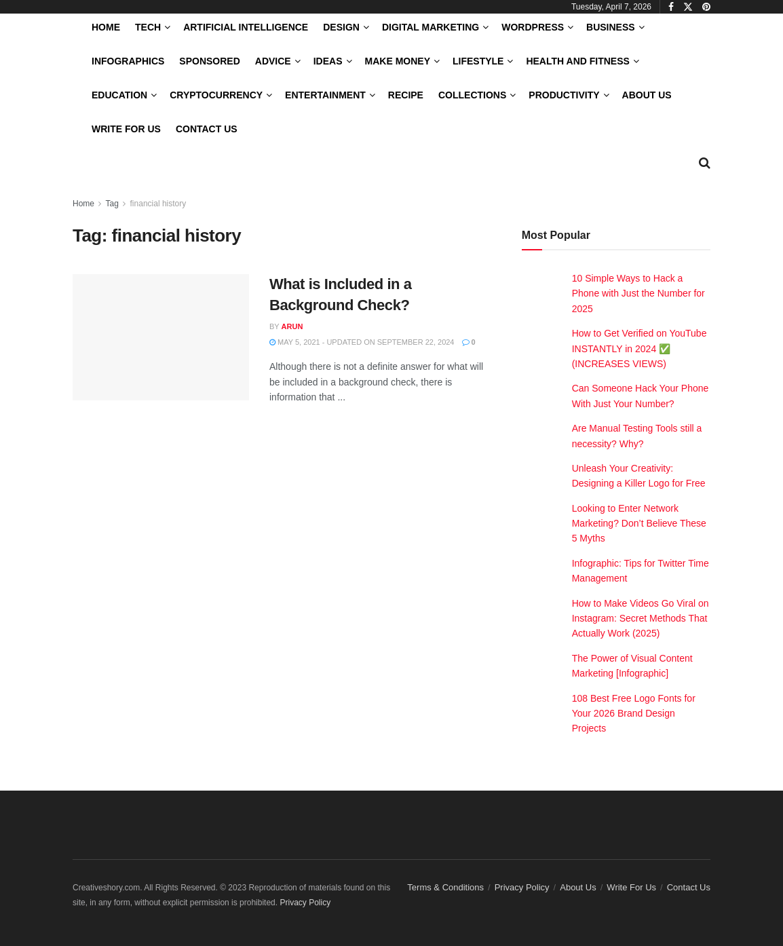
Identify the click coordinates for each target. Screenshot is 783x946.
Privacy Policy (522, 887)
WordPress (532, 27)
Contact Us (206, 129)
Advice (273, 61)
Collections (472, 95)
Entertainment (325, 95)
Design (341, 27)
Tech (148, 27)
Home (106, 27)
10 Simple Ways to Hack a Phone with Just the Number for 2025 (638, 293)
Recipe (405, 95)
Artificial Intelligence (245, 27)
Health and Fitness (577, 61)
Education (119, 95)
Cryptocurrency (216, 95)
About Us (647, 95)
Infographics (128, 61)
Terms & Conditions (445, 887)
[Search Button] (704, 163)
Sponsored (209, 61)
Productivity (564, 95)
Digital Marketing (430, 27)
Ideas (328, 61)
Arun (292, 326)
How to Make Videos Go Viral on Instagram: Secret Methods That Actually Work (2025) (640, 618)
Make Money (397, 61)
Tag (111, 203)
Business (610, 27)
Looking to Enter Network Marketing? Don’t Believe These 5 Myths (639, 523)
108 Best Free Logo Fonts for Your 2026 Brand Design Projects (633, 713)
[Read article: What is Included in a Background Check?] (161, 337)
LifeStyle (478, 61)
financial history (158, 203)
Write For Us (126, 129)
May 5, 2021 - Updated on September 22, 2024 (362, 342)
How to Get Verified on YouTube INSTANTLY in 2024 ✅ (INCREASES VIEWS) (639, 348)
